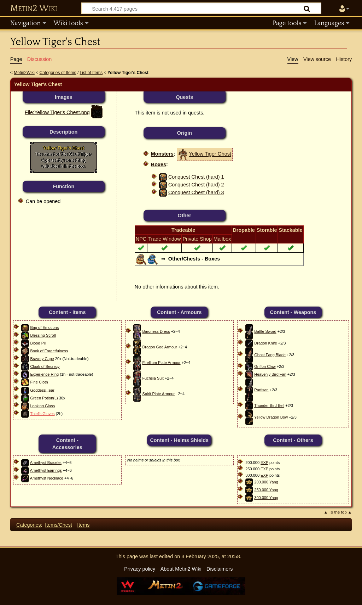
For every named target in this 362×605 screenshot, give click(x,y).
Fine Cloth (39, 382)
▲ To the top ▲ (338, 512)
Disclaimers (219, 569)
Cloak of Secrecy (44, 366)
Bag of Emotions (44, 327)
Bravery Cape (42, 359)
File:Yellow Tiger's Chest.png (57, 112)
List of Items (91, 72)
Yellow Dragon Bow (271, 417)
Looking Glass (42, 406)
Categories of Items (58, 72)
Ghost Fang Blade (270, 355)
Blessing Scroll (43, 335)
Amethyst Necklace (46, 478)
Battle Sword (265, 331)
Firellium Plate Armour (161, 362)
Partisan (261, 390)
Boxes (158, 164)
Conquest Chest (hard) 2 (196, 184)
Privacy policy (139, 569)
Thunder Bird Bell (269, 405)
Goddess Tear (42, 390)
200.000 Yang (266, 482)
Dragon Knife (265, 343)
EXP (264, 462)
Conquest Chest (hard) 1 (196, 177)
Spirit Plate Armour (158, 394)
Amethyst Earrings (46, 470)
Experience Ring (44, 374)
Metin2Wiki (24, 72)
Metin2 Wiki (33, 8)
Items (83, 525)
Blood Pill (38, 343)
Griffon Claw (264, 366)
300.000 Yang (266, 497)
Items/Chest (58, 525)
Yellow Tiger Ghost (210, 154)
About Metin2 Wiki (181, 569)
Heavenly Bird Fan (270, 374)
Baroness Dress (156, 331)
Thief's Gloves (42, 413)
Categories (28, 525)
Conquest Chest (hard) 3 (196, 192)
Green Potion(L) (44, 398)
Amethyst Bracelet (46, 462)
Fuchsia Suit (153, 378)
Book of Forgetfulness (49, 351)
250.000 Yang (266, 490)
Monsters (162, 154)
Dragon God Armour (159, 347)
